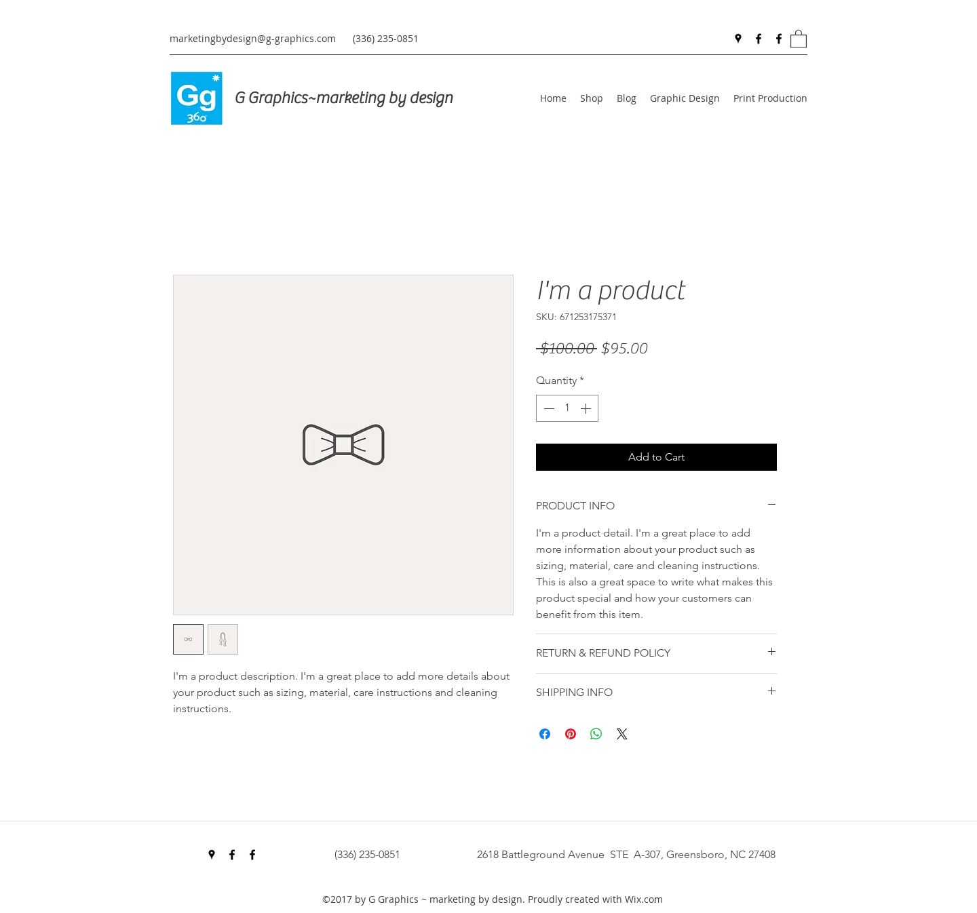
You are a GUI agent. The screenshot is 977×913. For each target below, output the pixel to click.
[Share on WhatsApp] (596, 734)
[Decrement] (547, 408)
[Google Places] (738, 38)
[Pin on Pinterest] (570, 734)
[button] (798, 38)
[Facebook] (758, 38)
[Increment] (586, 408)
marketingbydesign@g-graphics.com (253, 38)
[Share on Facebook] (545, 734)
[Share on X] (622, 734)
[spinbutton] (567, 408)
